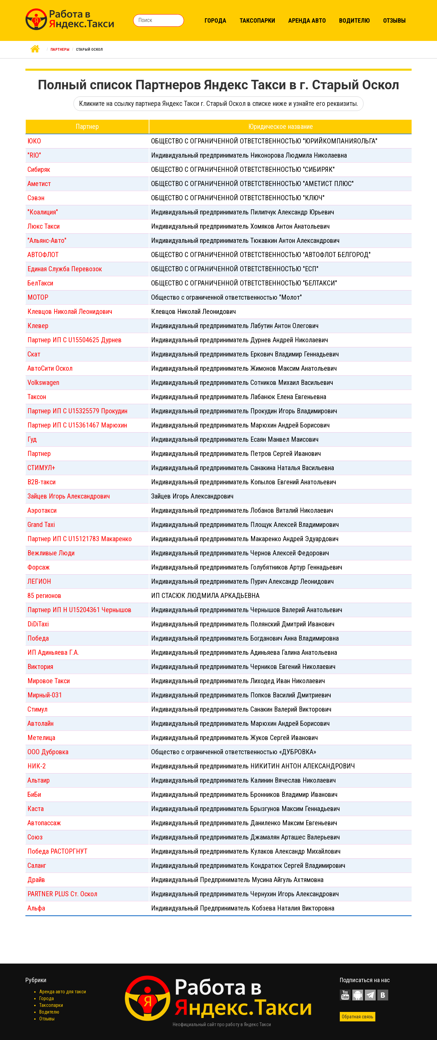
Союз (35, 837)
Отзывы (394, 20)
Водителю (354, 20)
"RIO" (34, 155)
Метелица (41, 738)
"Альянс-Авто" (46, 240)
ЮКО (34, 141)
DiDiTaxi (38, 624)
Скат (33, 354)
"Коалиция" (42, 212)
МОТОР (37, 297)
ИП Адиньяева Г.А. (53, 652)
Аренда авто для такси (62, 991)
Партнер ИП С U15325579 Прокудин (77, 411)
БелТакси (40, 283)
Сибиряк (38, 169)
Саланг (36, 865)
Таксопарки (257, 20)
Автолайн (40, 723)
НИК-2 (36, 766)
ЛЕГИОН (39, 581)
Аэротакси (42, 510)
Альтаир (38, 780)
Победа (38, 638)
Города (215, 20)
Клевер (37, 326)
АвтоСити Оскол (49, 368)
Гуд (32, 439)
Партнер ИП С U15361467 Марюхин (77, 425)
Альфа (36, 908)
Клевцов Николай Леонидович (69, 311)
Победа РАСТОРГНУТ (57, 851)
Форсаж (38, 567)
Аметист (39, 184)
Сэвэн (35, 198)
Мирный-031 (44, 695)
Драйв (36, 880)
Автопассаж (44, 823)
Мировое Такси (48, 681)
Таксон (36, 397)
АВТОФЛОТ (43, 255)
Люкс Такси (43, 226)
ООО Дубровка (47, 752)
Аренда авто (307, 20)
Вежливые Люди (51, 553)
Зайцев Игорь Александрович (68, 496)
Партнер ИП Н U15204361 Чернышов (79, 610)
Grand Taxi (41, 525)
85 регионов (44, 596)
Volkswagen (43, 382)
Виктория (40, 667)
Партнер (39, 453)
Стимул (37, 709)
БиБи (34, 794)
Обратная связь (357, 1016)
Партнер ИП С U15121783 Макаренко (79, 539)
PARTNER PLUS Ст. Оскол (62, 894)
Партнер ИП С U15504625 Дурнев (74, 340)
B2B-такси (41, 482)
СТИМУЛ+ (41, 468)
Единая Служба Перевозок (64, 269)
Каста (35, 809)
